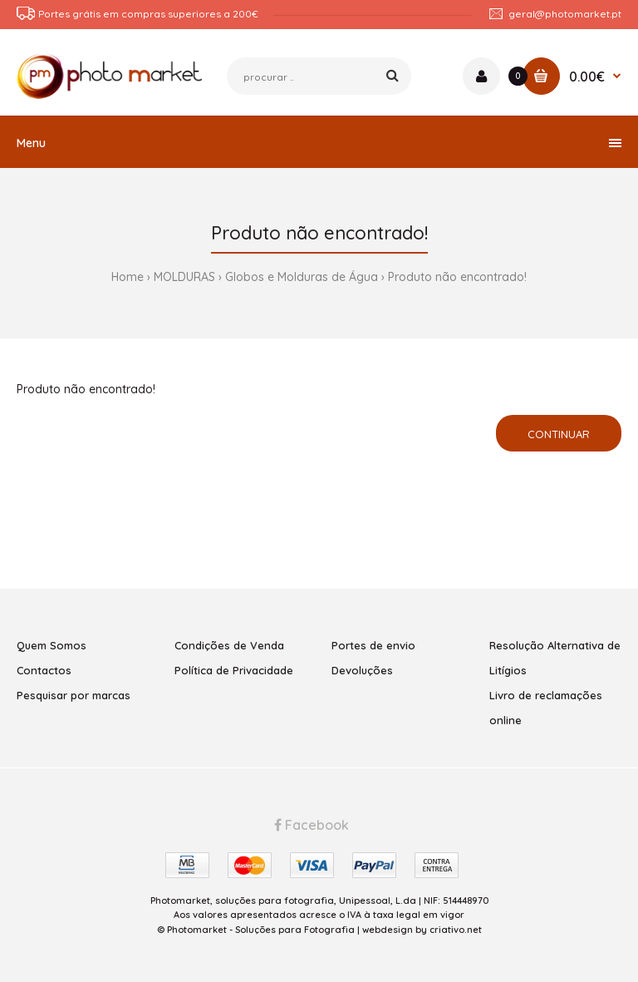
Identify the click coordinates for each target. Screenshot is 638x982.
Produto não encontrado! (457, 276)
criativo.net (455, 929)
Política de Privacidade (233, 670)
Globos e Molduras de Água (301, 276)
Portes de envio (373, 645)
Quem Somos (51, 645)
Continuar (559, 434)
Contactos (44, 670)
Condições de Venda (229, 645)
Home (127, 276)
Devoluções (362, 670)
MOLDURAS (184, 276)
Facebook (311, 825)
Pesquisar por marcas (73, 695)
